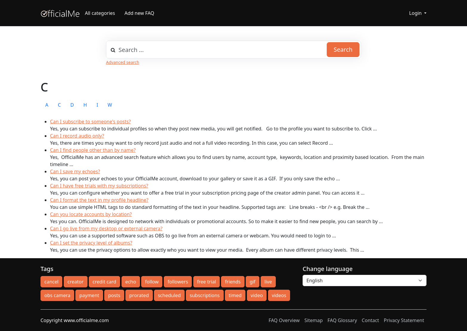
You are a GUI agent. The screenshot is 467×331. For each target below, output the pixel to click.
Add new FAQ (139, 13)
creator (76, 281)
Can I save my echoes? (75, 171)
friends (233, 281)
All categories (100, 13)
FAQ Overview (284, 320)
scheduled (169, 295)
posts (114, 295)
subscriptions (205, 295)
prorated (139, 295)
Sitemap (313, 320)
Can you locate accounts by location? (91, 214)
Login (416, 13)
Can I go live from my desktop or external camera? (106, 228)
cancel (51, 281)
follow (151, 281)
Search (343, 49)
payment (89, 295)
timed (235, 295)
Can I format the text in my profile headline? (99, 200)
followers (178, 281)
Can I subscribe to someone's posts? (90, 121)
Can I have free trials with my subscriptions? (99, 185)
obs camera (57, 295)
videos (279, 295)
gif (252, 281)
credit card (104, 281)
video (257, 295)
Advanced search (122, 62)
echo (130, 281)
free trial (206, 281)
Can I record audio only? (77, 136)
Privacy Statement (404, 320)
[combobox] (233, 50)
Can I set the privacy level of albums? (91, 242)
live (268, 281)
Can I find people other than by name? (93, 150)
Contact (370, 320)
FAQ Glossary (342, 320)
